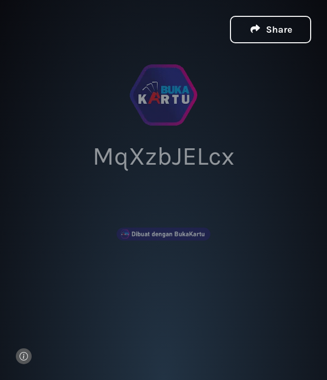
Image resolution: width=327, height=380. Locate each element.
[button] (270, 29)
